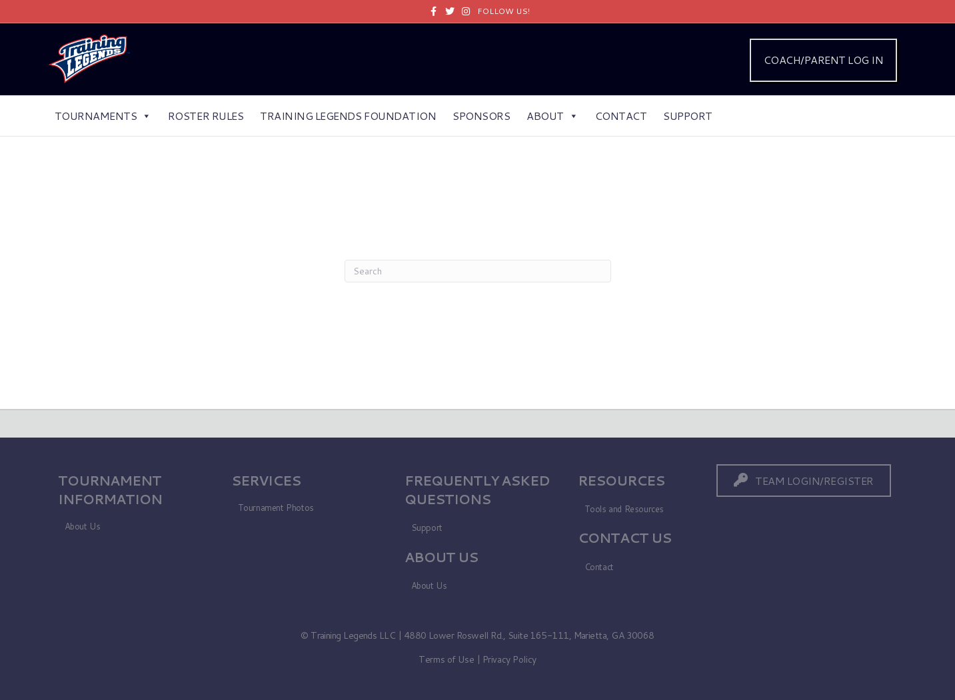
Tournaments (103, 115)
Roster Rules (205, 115)
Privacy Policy (509, 659)
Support (687, 115)
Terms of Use (446, 659)
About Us (83, 526)
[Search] (478, 271)
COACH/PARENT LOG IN (824, 59)
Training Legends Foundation (348, 115)
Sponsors (481, 115)
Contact (621, 115)
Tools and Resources (624, 509)
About (552, 115)
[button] (803, 480)
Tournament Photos (276, 508)
